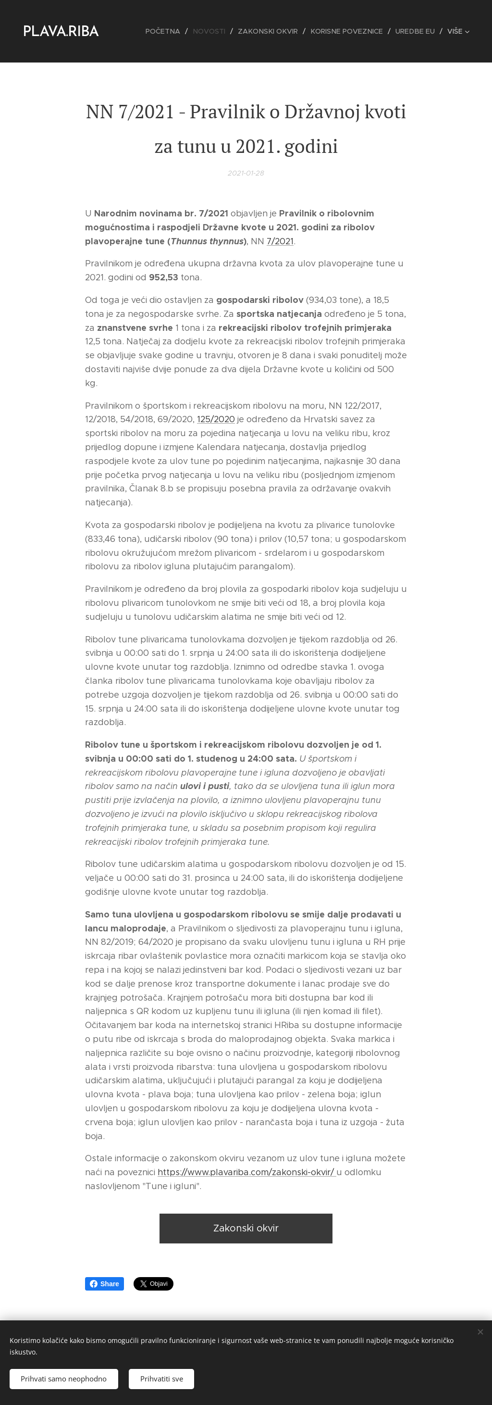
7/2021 (280, 241)
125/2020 (216, 419)
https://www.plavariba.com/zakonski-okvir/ (247, 1172)
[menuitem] (174, 31)
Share (104, 1284)
